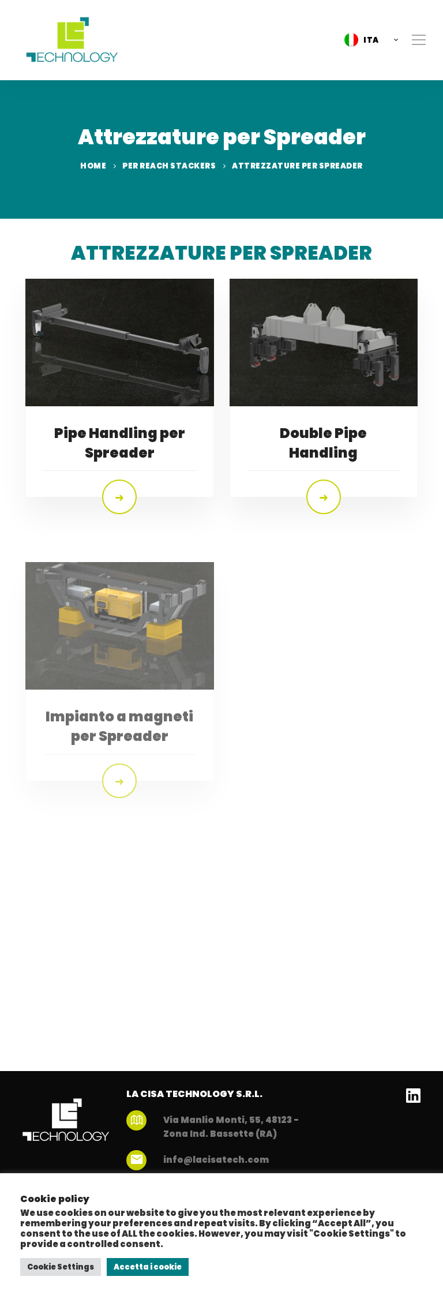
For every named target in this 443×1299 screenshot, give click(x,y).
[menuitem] (368, 40)
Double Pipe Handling (323, 443)
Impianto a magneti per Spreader (119, 758)
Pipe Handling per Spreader (119, 443)
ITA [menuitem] (371, 40)
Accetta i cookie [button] (148, 1266)
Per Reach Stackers (169, 165)
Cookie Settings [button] (60, 1266)
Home (93, 165)
